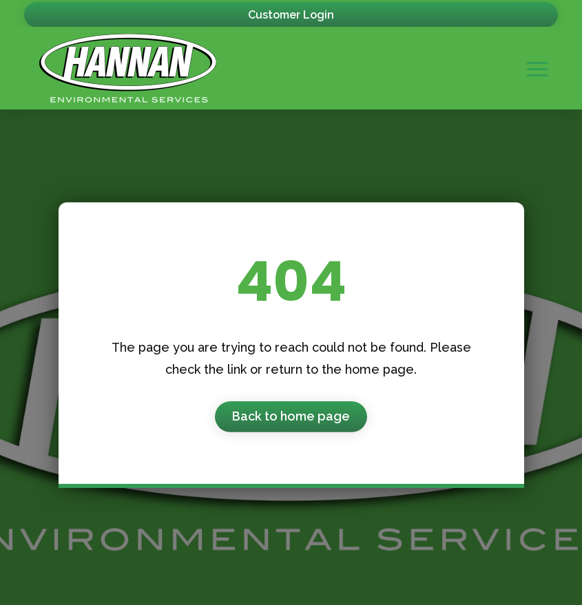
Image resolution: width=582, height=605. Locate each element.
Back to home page (291, 416)
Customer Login (291, 14)
